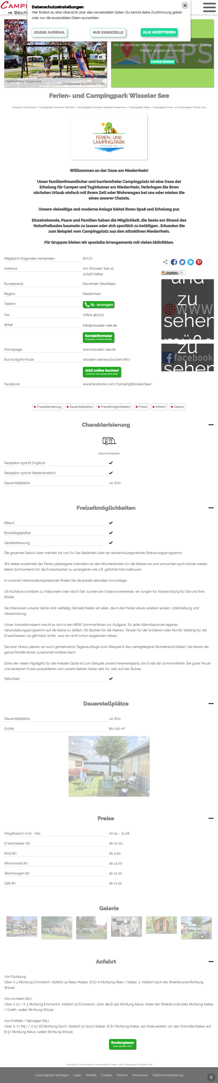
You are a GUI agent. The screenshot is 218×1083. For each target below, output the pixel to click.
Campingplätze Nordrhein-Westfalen (57, 107)
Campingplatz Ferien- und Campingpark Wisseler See (179, 107)
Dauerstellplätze (81, 406)
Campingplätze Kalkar (139, 107)
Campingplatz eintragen (52, 1075)
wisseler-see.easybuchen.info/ (107, 359)
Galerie (179, 406)
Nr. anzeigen (101, 305)
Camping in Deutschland (24, 107)
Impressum (140, 1075)
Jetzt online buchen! (102, 372)
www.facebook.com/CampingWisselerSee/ (117, 384)
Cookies (106, 1075)
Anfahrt (160, 406)
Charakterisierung (49, 406)
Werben (122, 1075)
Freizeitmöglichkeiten (115, 406)
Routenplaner (122, 1044)
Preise (143, 406)
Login (77, 1075)
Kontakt (91, 1075)
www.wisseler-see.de (99, 349)
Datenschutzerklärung (168, 1075)
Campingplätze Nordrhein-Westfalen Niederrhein (101, 107)
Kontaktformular (98, 337)
